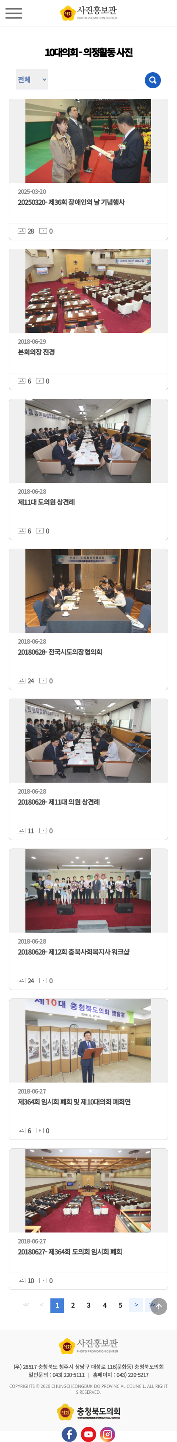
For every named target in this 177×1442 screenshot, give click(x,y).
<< (25, 1304)
